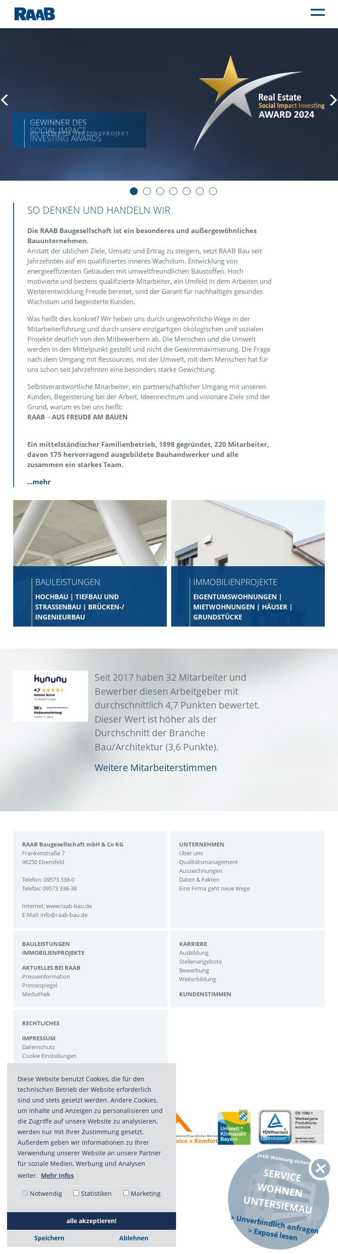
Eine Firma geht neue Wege (214, 888)
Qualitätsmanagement (208, 862)
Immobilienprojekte (53, 953)
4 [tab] (173, 191)
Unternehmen (201, 844)
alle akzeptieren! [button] (91, 1221)
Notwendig (42, 1193)
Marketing (142, 1193)
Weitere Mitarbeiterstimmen (156, 767)
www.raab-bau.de (69, 906)
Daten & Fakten (199, 879)
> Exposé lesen (272, 1234)
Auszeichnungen (200, 871)
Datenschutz (38, 1047)
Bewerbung (194, 970)
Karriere (193, 944)
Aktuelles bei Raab (51, 968)
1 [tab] (134, 191)
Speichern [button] (49, 1238)
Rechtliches (40, 1023)
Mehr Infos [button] (57, 1175)
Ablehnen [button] (133, 1238)
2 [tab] (147, 191)
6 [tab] (200, 191)
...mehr (39, 481)
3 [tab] (160, 191)
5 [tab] (187, 191)
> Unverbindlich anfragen (275, 1223)
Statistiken (92, 1193)
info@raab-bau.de (64, 915)
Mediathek (36, 994)
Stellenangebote (200, 961)
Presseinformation (46, 976)
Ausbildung (194, 953)
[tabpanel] (169, 103)
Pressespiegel (39, 985)
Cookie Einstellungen (49, 1056)
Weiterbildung (197, 979)
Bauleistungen (46, 944)
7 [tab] (213, 191)
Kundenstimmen (205, 994)
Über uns (191, 853)
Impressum (38, 1038)
